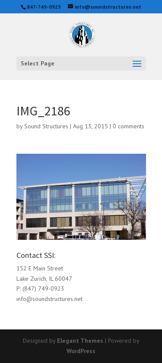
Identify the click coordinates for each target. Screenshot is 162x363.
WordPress (81, 351)
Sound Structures (46, 126)
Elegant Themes (80, 340)
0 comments (128, 126)
